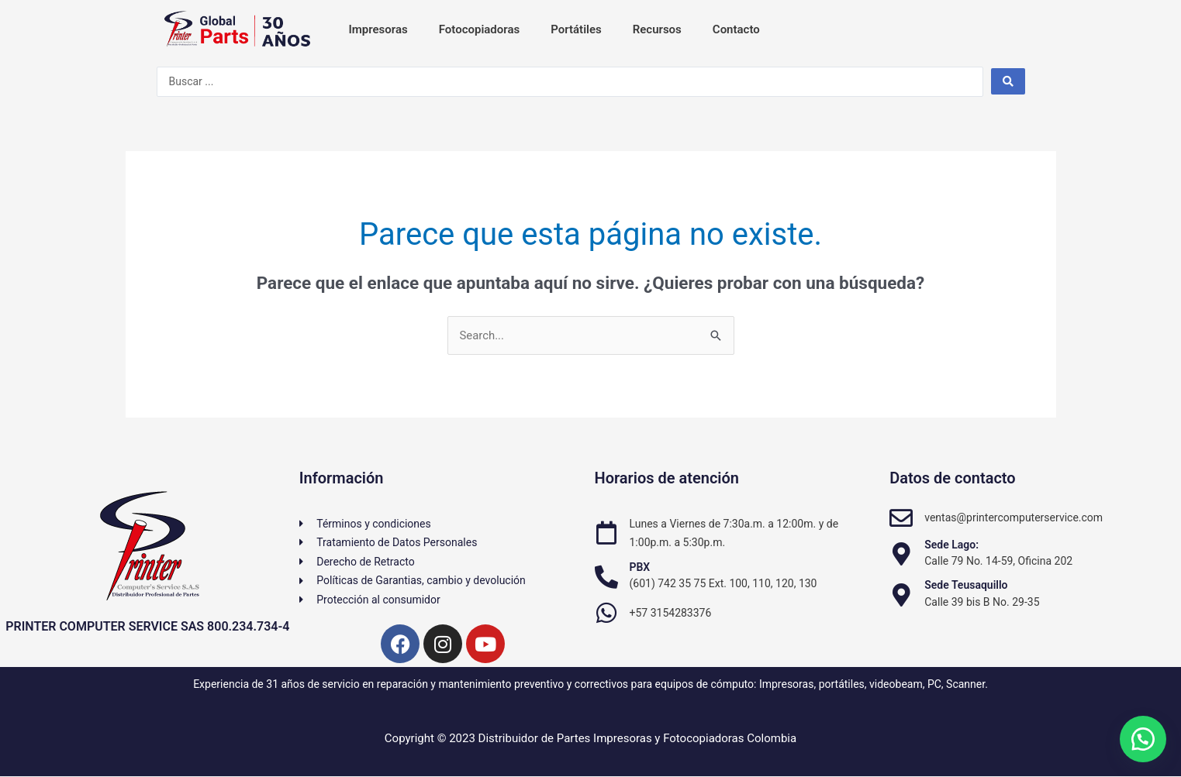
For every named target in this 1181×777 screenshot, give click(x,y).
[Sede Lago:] (901, 554)
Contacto (736, 29)
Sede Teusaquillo (965, 585)
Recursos (657, 29)
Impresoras (378, 29)
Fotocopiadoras (479, 29)
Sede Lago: (951, 544)
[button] (1142, 738)
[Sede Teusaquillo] (901, 595)
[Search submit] (1008, 81)
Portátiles (576, 29)
